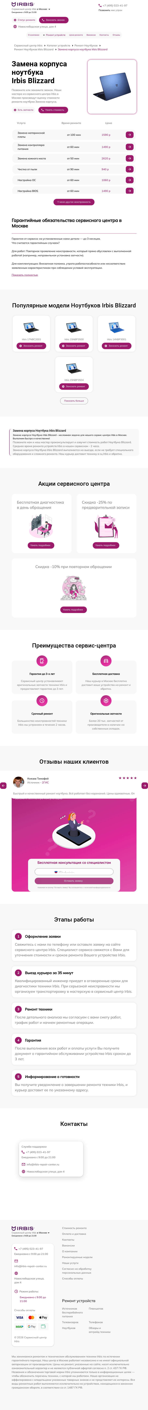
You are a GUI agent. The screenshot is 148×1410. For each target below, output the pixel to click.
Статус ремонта (24, 20)
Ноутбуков (68, 1328)
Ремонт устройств (55, 34)
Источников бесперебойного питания (72, 1312)
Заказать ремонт (30, 345)
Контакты (104, 35)
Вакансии (91, 35)
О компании (33, 35)
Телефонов (96, 1322)
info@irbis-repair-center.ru (40, 1164)
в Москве (43, 9)
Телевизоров (70, 1322)
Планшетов (96, 1308)
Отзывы (116, 35)
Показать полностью (25, 274)
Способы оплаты (72, 1278)
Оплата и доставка (74, 1233)
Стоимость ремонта (74, 1228)
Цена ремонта (76, 35)
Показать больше (74, 400)
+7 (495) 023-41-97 (115, 5)
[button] (3, 785)
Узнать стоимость (52, 109)
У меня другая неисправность (74, 201)
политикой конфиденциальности (97, 887)
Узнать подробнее (40, 545)
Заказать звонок (53, 20)
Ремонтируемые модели (77, 1257)
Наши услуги (70, 1263)
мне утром (110, 10)
